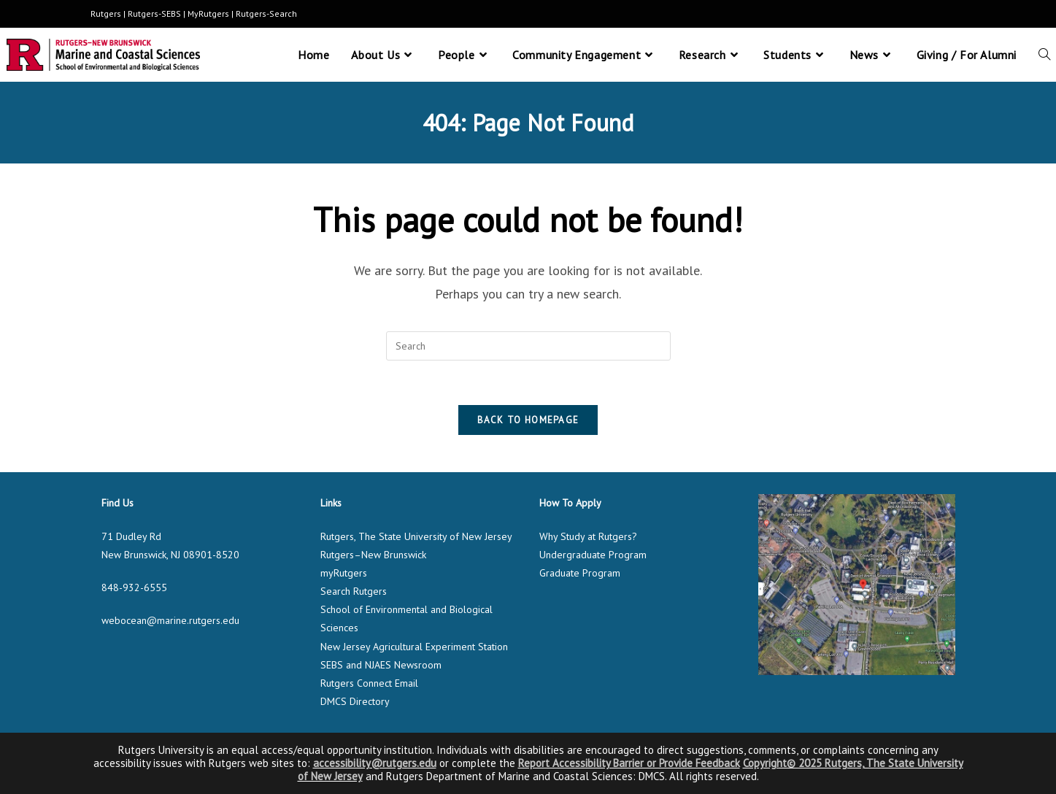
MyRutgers (208, 13)
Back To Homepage (528, 420)
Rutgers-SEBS (154, 13)
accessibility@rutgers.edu (374, 763)
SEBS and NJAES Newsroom (381, 664)
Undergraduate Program (593, 554)
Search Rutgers (353, 591)
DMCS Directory (355, 701)
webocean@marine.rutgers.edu (170, 620)
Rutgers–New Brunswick (373, 554)
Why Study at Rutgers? (588, 536)
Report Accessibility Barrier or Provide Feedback (629, 763)
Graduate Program (579, 572)
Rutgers (105, 13)
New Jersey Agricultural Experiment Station (414, 646)
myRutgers (343, 572)
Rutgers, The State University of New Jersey (416, 536)
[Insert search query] (528, 346)
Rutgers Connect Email (369, 683)
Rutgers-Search (266, 13)
